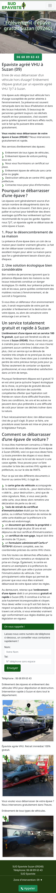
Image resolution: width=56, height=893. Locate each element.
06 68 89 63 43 (28, 57)
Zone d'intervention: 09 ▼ (27, 879)
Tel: (6, 656)
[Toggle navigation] (50, 6)
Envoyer (12, 668)
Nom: (7, 647)
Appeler (28, 888)
